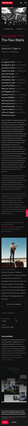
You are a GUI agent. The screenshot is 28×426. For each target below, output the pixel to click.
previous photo (8, 29)
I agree (5, 422)
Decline (14, 422)
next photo (21, 29)
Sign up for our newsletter (8, 227)
